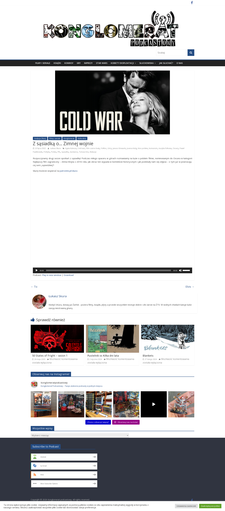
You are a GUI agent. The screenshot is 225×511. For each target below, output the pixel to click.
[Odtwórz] (36, 270)
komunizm (153, 148)
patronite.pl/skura (68, 170)
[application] (112, 270)
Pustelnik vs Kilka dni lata (103, 355)
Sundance (74, 152)
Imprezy (88, 63)
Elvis (190, 286)
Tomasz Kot (84, 152)
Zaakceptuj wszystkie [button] (210, 506)
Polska (53, 152)
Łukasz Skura (55, 148)
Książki (57, 63)
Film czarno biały (93, 148)
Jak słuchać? (166, 63)
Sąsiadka (65, 152)
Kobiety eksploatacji (122, 63)
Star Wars (101, 63)
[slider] (108, 270)
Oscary (176, 148)
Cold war (81, 148)
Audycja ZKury (40, 138)
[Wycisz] (180, 270)
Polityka (47, 152)
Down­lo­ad (69, 275)
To (34, 286)
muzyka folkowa (165, 148)
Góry (110, 148)
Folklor (103, 148)
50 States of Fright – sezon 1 (49, 355)
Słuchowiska (146, 63)
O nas (179, 63)
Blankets (148, 355)
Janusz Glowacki (119, 148)
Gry (79, 63)
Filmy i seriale (42, 63)
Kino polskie (143, 148)
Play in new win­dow (51, 275)
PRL (59, 152)
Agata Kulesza (70, 148)
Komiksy (68, 63)
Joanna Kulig (132, 148)
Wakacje (93, 152)
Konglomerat (69, 138)
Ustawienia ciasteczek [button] (186, 506)
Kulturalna (82, 138)
